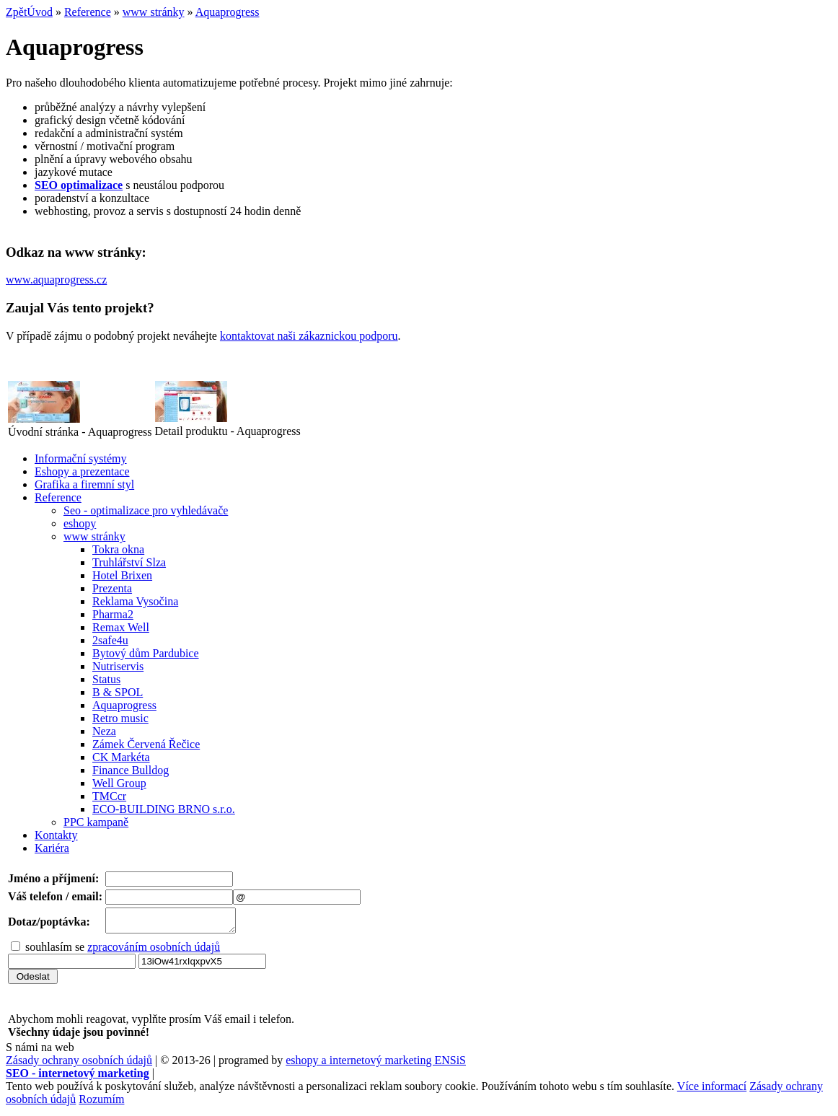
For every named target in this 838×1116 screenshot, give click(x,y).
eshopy (79, 523)
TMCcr (109, 796)
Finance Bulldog (130, 770)
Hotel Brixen (122, 575)
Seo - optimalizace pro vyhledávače (145, 510)
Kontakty (56, 835)
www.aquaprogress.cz (56, 279)
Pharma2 (112, 614)
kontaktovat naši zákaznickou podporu (309, 336)
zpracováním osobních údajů (153, 951)
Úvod (40, 12)
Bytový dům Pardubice (145, 653)
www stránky (154, 12)
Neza (104, 731)
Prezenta (112, 588)
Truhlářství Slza (129, 562)
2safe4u (110, 640)
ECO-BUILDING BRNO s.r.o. (163, 809)
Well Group (119, 783)
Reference (87, 12)
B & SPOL (117, 692)
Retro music (120, 718)
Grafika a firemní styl (84, 484)
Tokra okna (118, 549)
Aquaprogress (227, 12)
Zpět (16, 12)
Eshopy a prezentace (82, 471)
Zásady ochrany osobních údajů (79, 1064)
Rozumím (101, 1103)
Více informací (711, 1090)
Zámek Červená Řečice (146, 744)
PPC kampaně (95, 822)
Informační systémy (81, 458)
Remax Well (120, 627)
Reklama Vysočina (135, 601)
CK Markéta (121, 757)
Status (106, 679)
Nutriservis (118, 666)
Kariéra (52, 848)
